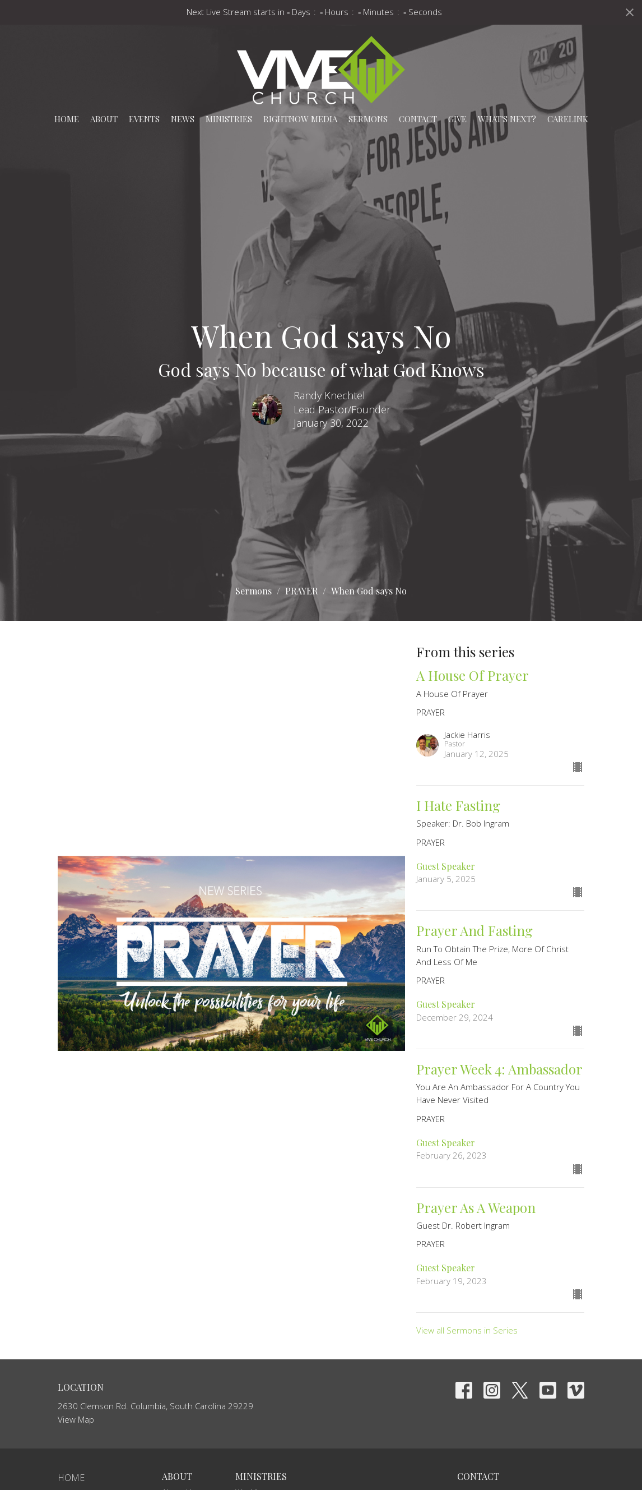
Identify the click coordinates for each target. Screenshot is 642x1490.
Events (144, 118)
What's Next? (507, 118)
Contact (418, 118)
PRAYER (301, 591)
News (182, 118)
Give (457, 118)
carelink (567, 118)
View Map (76, 1419)
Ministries (229, 118)
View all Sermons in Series (467, 1330)
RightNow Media (300, 118)
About (104, 118)
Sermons (368, 118)
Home (66, 118)
